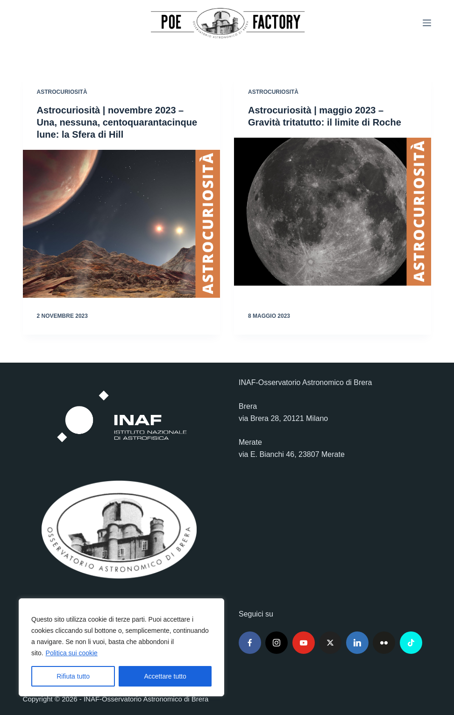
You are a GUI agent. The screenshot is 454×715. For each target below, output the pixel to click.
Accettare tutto (165, 676)
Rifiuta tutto (73, 676)
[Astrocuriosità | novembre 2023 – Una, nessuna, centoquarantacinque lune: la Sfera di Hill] (121, 224)
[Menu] (427, 23)
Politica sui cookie (72, 653)
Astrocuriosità (62, 92)
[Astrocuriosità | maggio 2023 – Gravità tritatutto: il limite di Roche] (332, 212)
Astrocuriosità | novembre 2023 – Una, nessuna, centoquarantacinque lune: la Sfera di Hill (117, 122)
